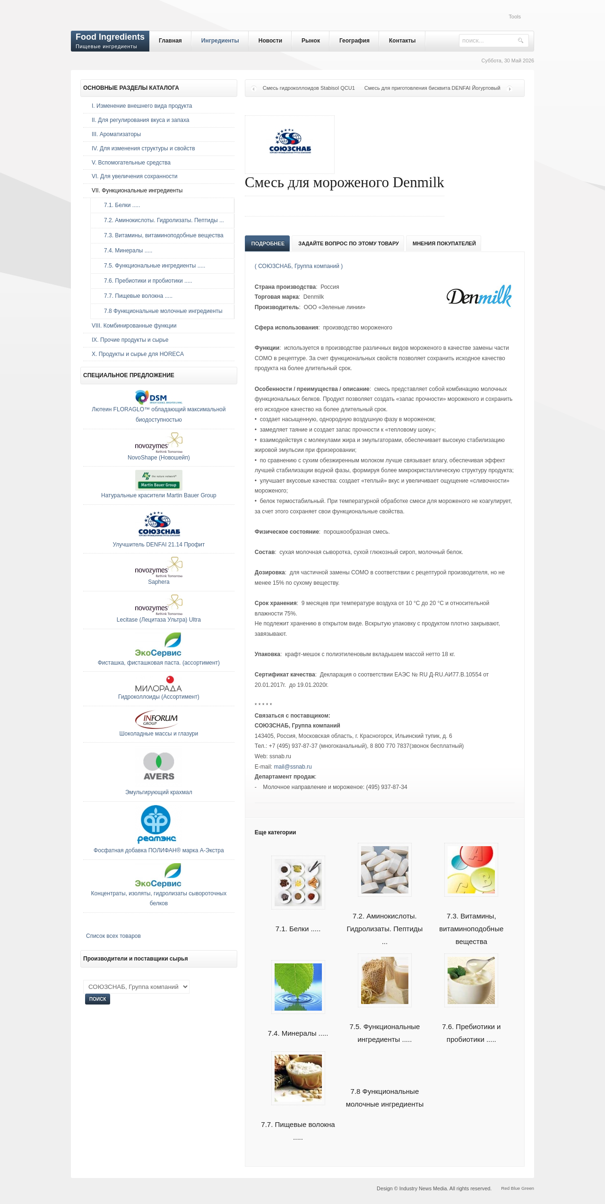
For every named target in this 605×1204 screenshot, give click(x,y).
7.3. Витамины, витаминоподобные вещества (471, 917)
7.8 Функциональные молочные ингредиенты (161, 311)
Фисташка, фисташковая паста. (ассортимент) (159, 662)
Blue (515, 1188)
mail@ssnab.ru (292, 766)
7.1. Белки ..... (119, 205)
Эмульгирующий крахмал (158, 792)
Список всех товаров (113, 936)
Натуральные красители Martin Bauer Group (158, 495)
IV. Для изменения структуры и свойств (143, 148)
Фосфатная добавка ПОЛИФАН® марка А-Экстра (159, 850)
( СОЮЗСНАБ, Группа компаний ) (299, 266)
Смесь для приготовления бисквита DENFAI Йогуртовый (432, 88)
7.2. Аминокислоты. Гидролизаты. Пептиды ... (384, 917)
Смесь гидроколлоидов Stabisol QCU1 (309, 88)
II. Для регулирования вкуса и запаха (140, 120)
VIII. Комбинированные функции (134, 325)
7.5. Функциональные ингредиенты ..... (384, 1022)
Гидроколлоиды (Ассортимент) (158, 696)
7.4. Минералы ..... (125, 250)
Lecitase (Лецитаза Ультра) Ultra (159, 619)
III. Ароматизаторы (116, 134)
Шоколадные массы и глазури (159, 733)
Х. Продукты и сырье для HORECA (138, 354)
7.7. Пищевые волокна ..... (298, 1120)
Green (527, 1188)
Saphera (158, 582)
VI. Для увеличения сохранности (134, 176)
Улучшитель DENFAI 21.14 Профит (159, 544)
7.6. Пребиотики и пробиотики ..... (471, 1022)
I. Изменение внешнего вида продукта (142, 106)
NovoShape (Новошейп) (159, 457)
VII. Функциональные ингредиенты (137, 190)
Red (505, 1188)
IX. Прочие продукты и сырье (130, 340)
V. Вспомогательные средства (131, 162)
